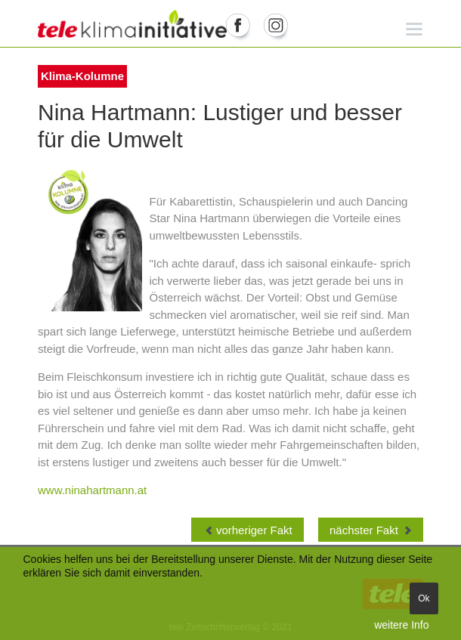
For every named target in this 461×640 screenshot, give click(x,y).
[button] (414, 28)
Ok (423, 598)
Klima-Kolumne (82, 76)
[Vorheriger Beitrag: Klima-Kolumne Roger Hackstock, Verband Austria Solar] (247, 530)
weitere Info (401, 625)
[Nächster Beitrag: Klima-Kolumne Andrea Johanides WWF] (370, 530)
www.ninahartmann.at (92, 490)
